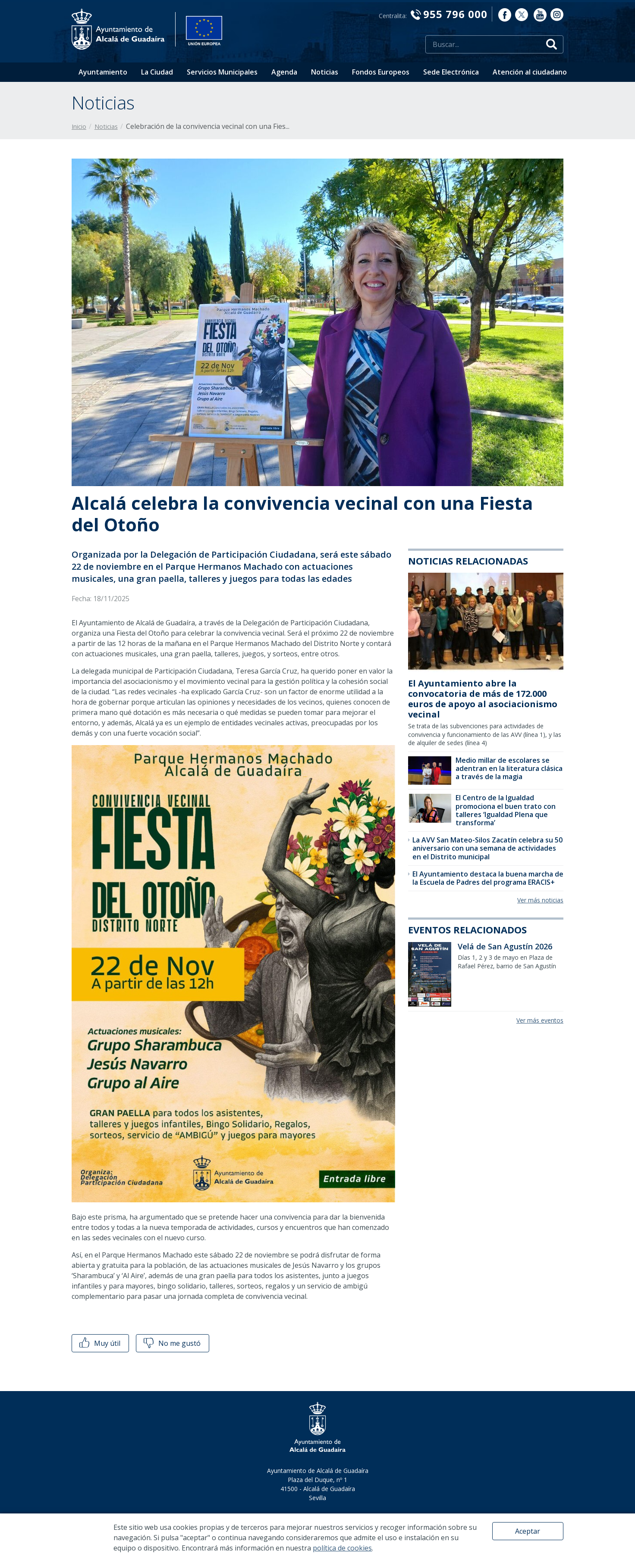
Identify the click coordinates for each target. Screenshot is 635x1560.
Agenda (284, 72)
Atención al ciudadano (530, 72)
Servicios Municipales (222, 72)
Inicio (79, 126)
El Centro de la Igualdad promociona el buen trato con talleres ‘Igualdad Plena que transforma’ (506, 810)
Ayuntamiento (103, 72)
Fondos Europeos (380, 72)
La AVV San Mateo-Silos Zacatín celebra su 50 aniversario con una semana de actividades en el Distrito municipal (487, 848)
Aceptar (527, 1531)
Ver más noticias (540, 900)
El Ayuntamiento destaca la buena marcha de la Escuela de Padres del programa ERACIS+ (487, 878)
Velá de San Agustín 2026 (505, 946)
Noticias (324, 72)
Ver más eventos (539, 1020)
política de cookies (342, 1548)
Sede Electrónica (451, 72)
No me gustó (171, 1343)
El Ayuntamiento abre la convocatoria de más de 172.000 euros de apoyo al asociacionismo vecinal (482, 698)
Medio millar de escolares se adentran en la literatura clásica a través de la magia (509, 768)
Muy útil (99, 1343)
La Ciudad (157, 72)
